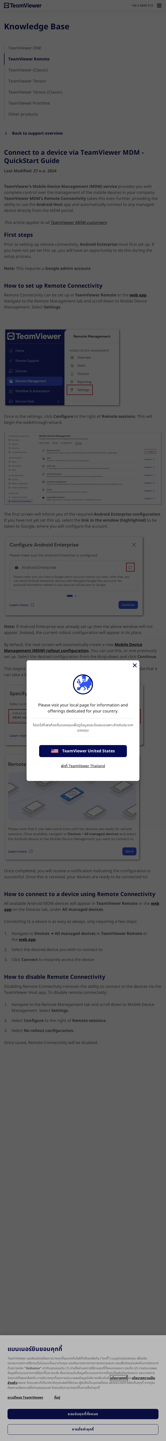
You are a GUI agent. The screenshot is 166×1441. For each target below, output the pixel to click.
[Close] (134, 665)
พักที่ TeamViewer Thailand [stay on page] (83, 766)
